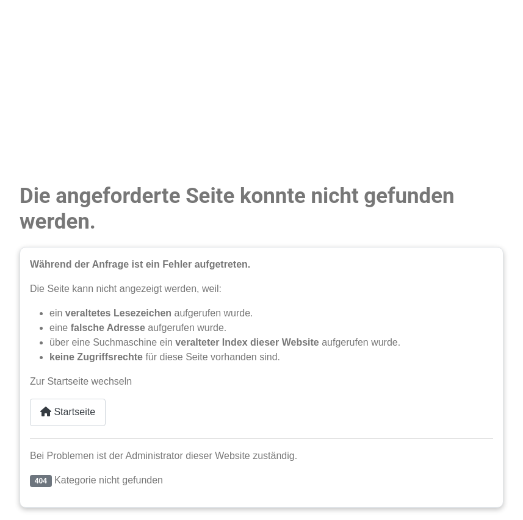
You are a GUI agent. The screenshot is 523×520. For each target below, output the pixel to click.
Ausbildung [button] (44, 62)
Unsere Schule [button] (52, 110)
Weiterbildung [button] (49, 86)
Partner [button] (35, 135)
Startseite (67, 412)
